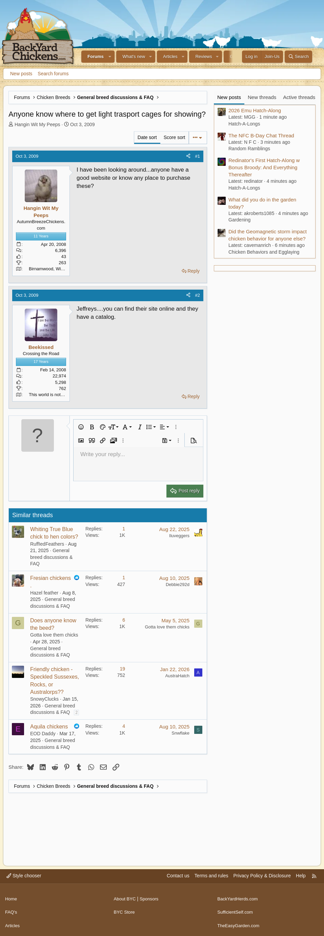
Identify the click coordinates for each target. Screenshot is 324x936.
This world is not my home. (55, 394)
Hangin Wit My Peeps (37, 124)
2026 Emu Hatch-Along (254, 110)
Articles (170, 56)
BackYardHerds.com (238, 896)
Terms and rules (211, 876)
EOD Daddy (43, 733)
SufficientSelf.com (236, 909)
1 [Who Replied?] (123, 528)
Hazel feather (44, 593)
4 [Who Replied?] (123, 726)
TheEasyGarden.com (239, 922)
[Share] (188, 156)
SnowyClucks (44, 699)
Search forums (53, 73)
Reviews (203, 56)
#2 (197, 295)
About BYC (125, 896)
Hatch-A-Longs (244, 123)
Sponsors (151, 896)
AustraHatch (177, 675)
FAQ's (11, 909)
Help (301, 876)
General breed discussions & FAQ (51, 557)
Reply (193, 271)
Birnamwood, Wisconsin (52, 268)
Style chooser (23, 876)
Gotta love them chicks (54, 635)
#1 (197, 156)
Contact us (178, 876)
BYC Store (125, 909)
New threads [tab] (262, 97)
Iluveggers (179, 535)
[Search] (298, 57)
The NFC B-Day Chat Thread (261, 135)
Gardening (239, 219)
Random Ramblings (249, 148)
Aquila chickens (49, 726)
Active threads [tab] (299, 97)
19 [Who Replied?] (122, 668)
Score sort (174, 137)
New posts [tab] (229, 97)
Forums (95, 56)
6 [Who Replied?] (123, 620)
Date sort (147, 137)
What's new (133, 56)
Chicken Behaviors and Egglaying (263, 252)
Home (11, 896)
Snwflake (180, 733)
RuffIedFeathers (47, 544)
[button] (110, 57)
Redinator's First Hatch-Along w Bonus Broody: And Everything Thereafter (264, 167)
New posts (21, 73)
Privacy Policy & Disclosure (262, 876)
